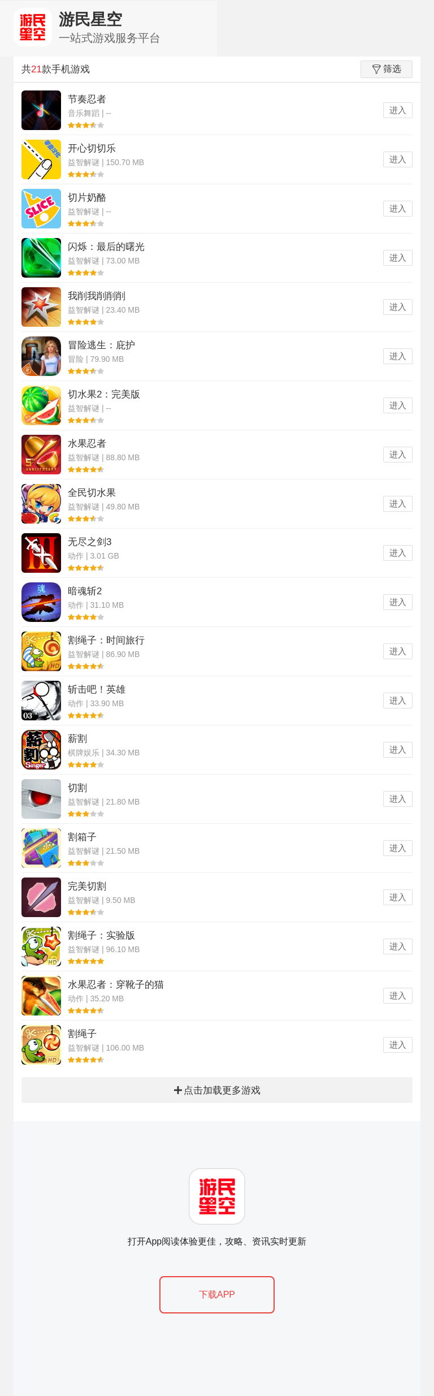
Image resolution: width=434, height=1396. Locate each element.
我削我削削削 (96, 296)
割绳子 (82, 1033)
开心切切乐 (92, 148)
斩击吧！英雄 (96, 689)
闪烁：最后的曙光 (106, 246)
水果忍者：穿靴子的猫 (116, 984)
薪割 (77, 738)
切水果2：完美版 (104, 394)
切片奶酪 (87, 197)
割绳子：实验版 (101, 935)
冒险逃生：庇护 (101, 345)
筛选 (386, 69)
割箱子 (82, 837)
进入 (397, 110)
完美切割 (87, 886)
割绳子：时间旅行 (106, 640)
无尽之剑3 (89, 542)
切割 (77, 788)
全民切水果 (92, 492)
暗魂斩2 (85, 591)
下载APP (217, 1294)
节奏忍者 (87, 99)
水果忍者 (87, 443)
